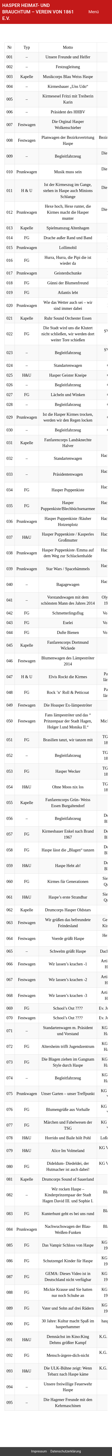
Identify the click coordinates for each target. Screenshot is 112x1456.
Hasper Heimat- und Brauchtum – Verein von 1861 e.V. (38, 12)
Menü (94, 12)
